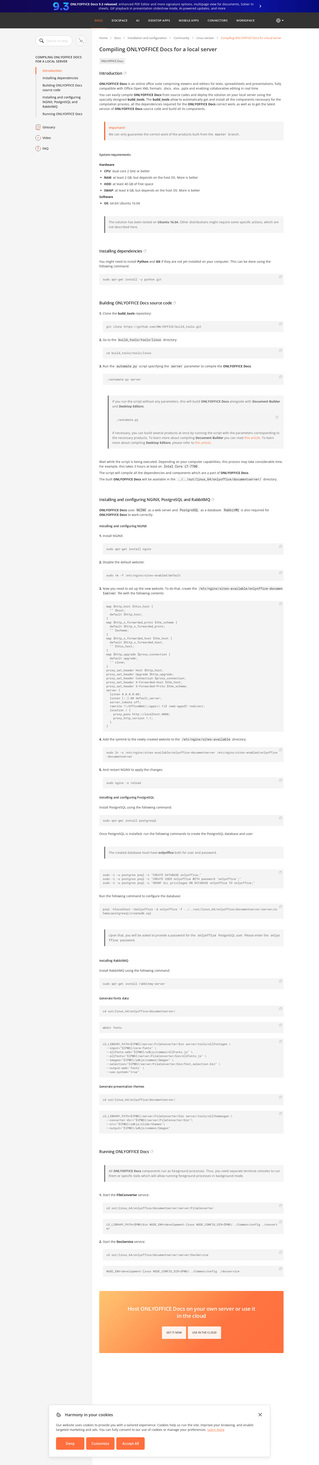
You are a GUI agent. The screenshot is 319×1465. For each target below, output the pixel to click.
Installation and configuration (147, 38)
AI (137, 20)
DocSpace (119, 20)
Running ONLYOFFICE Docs (62, 114)
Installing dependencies (60, 78)
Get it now (174, 1332)
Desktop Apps (159, 20)
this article (252, 438)
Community (181, 38)
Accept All (130, 1443)
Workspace (245, 20)
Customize (100, 1443)
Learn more (215, 1430)
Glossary (49, 127)
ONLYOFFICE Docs (112, 61)
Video (47, 138)
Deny (70, 1443)
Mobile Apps (189, 20)
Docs (99, 20)
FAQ (46, 148)
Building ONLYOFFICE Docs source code (62, 87)
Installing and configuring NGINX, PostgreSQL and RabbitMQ (62, 102)
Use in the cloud (204, 1332)
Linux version (205, 38)
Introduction (52, 71)
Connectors (218, 20)
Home (103, 38)
